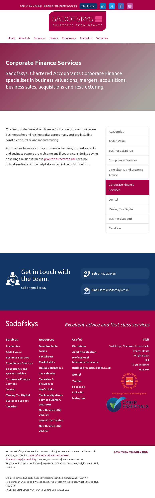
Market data (47, 362)
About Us (24, 38)
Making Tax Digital (121, 209)
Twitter (77, 381)
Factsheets (46, 356)
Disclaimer (79, 346)
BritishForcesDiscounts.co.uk (91, 367)
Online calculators (51, 367)
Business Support (120, 218)
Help (19, 459)
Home (11, 38)
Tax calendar (47, 373)
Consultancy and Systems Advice (126, 172)
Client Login (88, 6)
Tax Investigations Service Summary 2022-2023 (51, 400)
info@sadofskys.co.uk (64, 5)
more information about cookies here (48, 455)
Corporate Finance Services (121, 187)
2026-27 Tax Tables (51, 420)
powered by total (131, 451)
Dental (113, 199)
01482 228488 (33, 5)
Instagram (79, 398)
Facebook (78, 386)
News (54, 38)
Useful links (46, 389)
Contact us (86, 38)
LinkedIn (77, 392)
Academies (116, 131)
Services (40, 38)
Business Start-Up (121, 150)
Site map (10, 459)
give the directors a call (60, 159)
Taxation (115, 228)
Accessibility (30, 459)
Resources (69, 38)
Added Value (117, 141)
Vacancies (102, 38)
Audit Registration (84, 352)
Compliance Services (123, 160)
